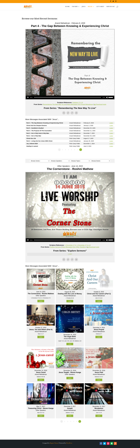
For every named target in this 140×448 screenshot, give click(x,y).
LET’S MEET (100, 6)
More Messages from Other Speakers (74, 247)
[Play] (28, 97)
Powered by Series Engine (108, 154)
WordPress (69, 443)
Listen (111, 123)
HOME (67, 6)
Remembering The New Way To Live (54, 104)
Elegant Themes (54, 443)
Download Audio (101, 104)
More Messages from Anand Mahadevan (80, 104)
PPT (70, 254)
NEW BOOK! (110, 6)
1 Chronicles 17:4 (70, 245)
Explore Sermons (55, 247)
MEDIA (90, 6)
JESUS (83, 6)
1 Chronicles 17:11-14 (84, 245)
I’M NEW (75, 6)
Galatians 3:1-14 (77, 102)
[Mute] (107, 97)
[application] (70, 97)
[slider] (67, 97)
